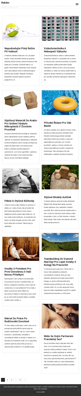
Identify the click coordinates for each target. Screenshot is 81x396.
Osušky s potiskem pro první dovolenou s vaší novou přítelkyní (17, 271)
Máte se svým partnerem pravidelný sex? (58, 338)
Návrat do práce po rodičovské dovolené (16, 320)
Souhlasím (40, 392)
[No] (78, 390)
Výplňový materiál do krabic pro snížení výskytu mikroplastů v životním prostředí (20, 125)
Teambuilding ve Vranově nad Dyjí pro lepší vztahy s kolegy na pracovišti (60, 261)
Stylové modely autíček (57, 197)
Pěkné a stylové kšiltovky (19, 200)
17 (20, 380)
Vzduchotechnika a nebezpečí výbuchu (55, 50)
